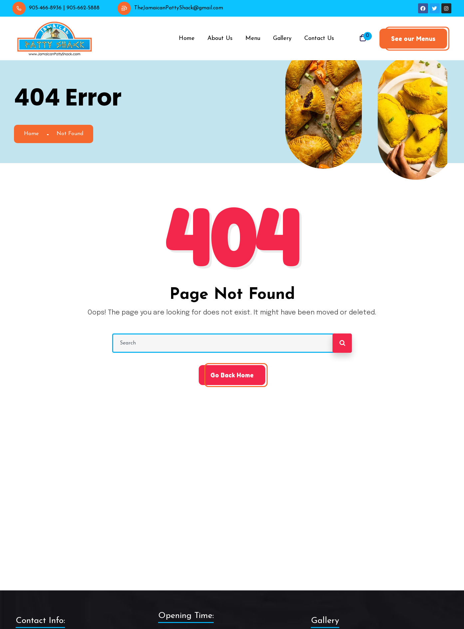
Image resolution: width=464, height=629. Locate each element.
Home (31, 133)
